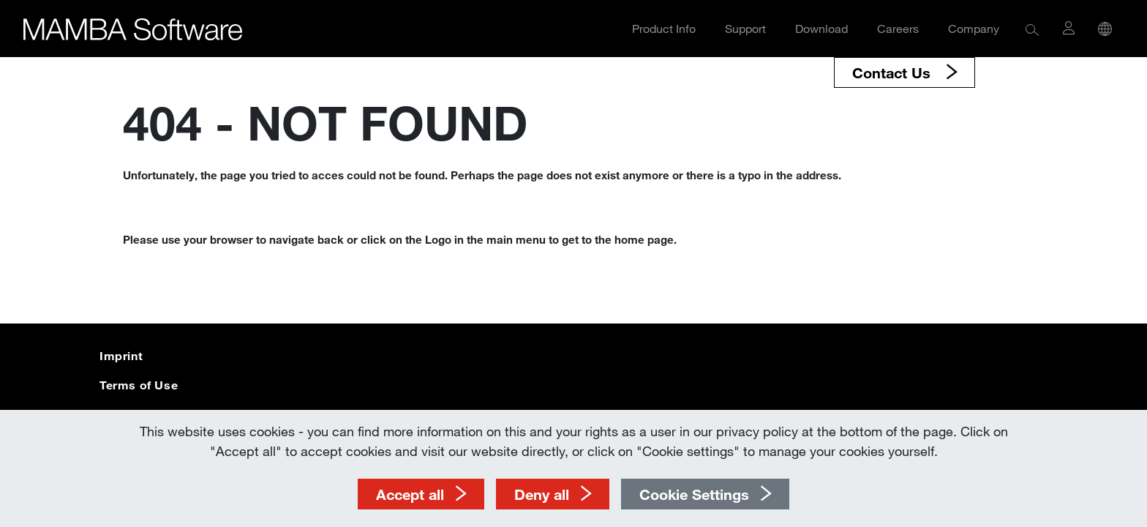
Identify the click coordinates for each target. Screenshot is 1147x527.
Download (821, 28)
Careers (898, 28)
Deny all (541, 494)
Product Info (664, 28)
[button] (1032, 29)
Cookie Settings (694, 494)
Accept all (410, 494)
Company (973, 28)
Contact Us (893, 72)
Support (745, 28)
